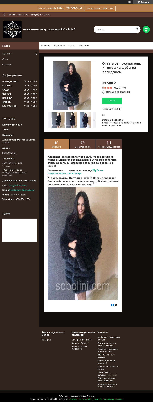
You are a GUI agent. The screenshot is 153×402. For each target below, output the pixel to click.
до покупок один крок (100, 8)
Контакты (84, 45)
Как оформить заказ (82, 340)
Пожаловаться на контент (80, 399)
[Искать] (137, 29)
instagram (46, 340)
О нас (71, 45)
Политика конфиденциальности (108, 399)
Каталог (58, 45)
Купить (112, 100)
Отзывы (7, 64)
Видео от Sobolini (80, 343)
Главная (45, 45)
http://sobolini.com (18, 185)
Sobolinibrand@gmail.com (21, 190)
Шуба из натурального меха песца (75, 172)
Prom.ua (90, 396)
